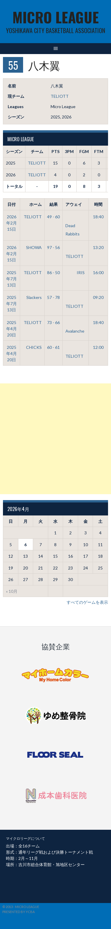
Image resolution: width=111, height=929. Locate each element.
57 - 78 (53, 297)
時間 (98, 204)
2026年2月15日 (11, 223)
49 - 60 (53, 216)
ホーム (35, 204)
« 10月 (11, 591)
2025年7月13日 (11, 278)
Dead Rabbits (72, 225)
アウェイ (73, 204)
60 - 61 (53, 347)
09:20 (98, 297)
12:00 (98, 347)
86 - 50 (53, 272)
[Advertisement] (55, 438)
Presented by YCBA (18, 912)
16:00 (98, 272)
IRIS (75, 272)
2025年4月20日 (11, 328)
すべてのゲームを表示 (87, 602)
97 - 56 (53, 247)
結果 (53, 204)
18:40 (98, 216)
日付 (11, 204)
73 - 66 (53, 322)
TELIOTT (60, 96)
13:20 (98, 247)
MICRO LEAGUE (55, 16)
